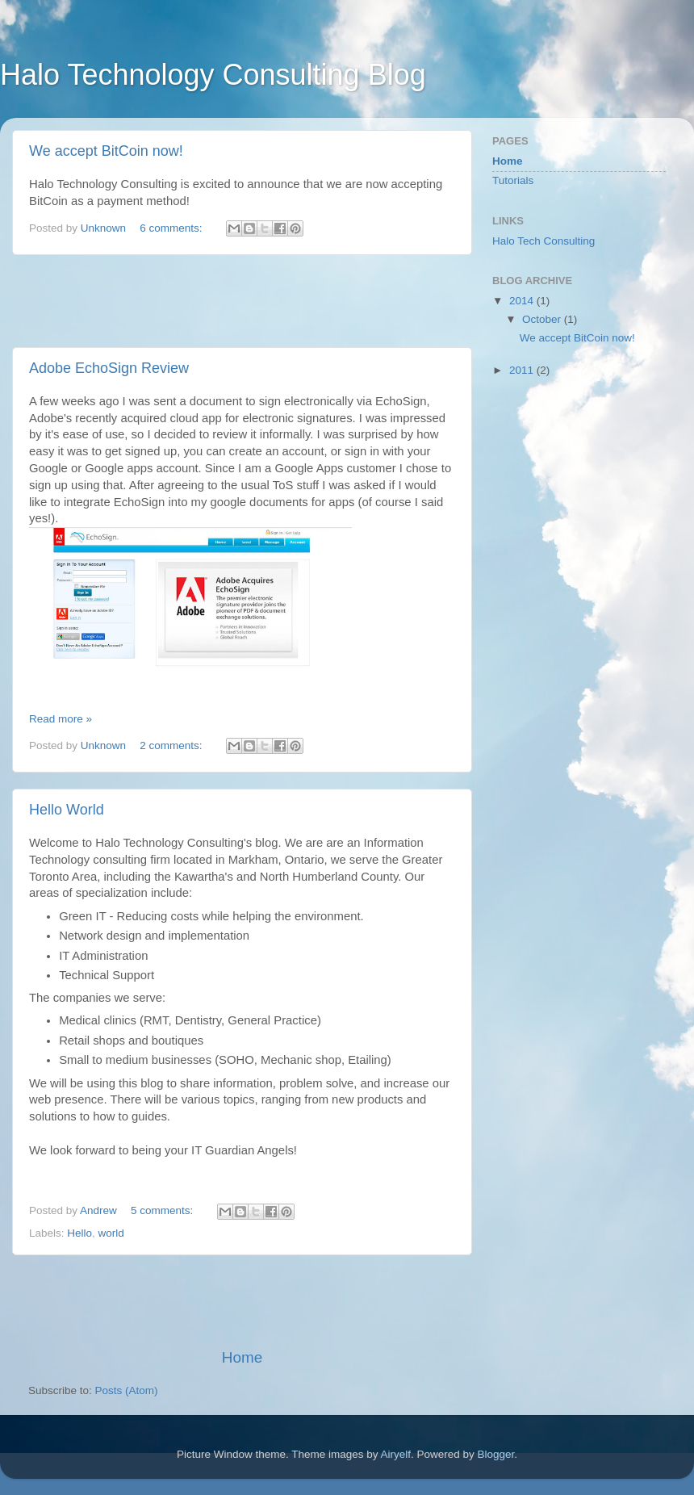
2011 (523, 370)
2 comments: (172, 745)
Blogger (496, 1454)
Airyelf (396, 1454)
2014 (523, 301)
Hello (79, 1233)
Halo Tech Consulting (543, 241)
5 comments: (163, 1210)
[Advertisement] (242, 301)
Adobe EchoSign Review (109, 368)
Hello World (66, 810)
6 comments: (172, 228)
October (543, 319)
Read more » (60, 719)
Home (242, 1357)
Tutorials (512, 180)
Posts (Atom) (126, 1390)
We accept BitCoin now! (106, 151)
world (111, 1233)
